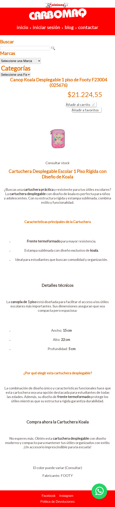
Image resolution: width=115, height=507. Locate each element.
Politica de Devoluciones (57, 501)
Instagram (66, 495)
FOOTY (67, 475)
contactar (88, 27)
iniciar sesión (46, 27)
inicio (22, 27)
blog (69, 27)
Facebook (48, 495)
